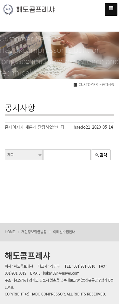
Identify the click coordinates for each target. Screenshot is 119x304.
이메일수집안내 (64, 231)
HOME (10, 231)
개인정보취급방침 (34, 231)
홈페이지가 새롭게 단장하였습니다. (35, 127)
